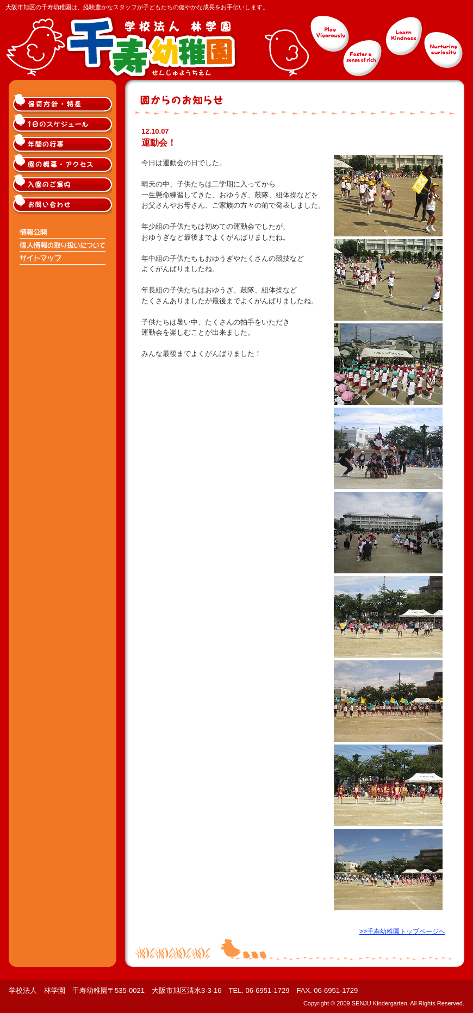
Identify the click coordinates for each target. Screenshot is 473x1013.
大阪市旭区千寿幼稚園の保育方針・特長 (63, 104)
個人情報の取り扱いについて (63, 245)
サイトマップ (63, 258)
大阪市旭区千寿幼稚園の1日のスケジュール (63, 124)
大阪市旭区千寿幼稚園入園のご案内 (63, 184)
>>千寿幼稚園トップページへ (402, 931)
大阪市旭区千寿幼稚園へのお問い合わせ (63, 205)
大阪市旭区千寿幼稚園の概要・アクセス (63, 164)
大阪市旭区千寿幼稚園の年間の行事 (63, 144)
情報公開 (63, 232)
